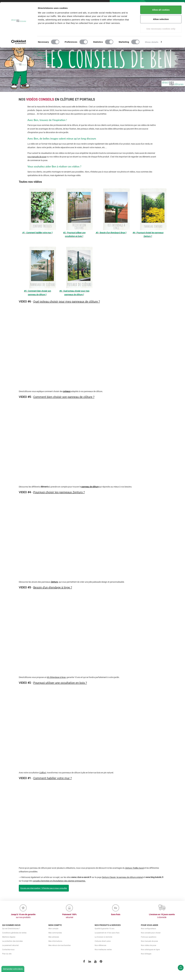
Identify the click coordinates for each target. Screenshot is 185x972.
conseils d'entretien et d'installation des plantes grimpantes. (59, 881)
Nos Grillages (146, 954)
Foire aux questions (148, 937)
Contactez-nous (8, 950)
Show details (151, 40)
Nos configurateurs (148, 929)
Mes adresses (53, 937)
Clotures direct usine (103, 941)
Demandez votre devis (13, 969)
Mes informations (55, 941)
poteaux (67, 391)
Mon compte (53, 929)
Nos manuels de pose (149, 941)
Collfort (42, 772)
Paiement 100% (69, 916)
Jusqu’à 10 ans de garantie (23, 916)
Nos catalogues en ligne (150, 950)
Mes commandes (55, 933)
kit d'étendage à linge (56, 677)
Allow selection (161, 17)
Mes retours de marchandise (59, 945)
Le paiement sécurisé (10, 945)
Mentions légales (8, 937)
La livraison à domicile (103, 937)
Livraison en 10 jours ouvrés (162, 916)
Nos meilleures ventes (103, 950)
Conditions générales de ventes (14, 933)
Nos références (100, 945)
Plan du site (6, 954)
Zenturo (54, 582)
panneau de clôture (90, 487)
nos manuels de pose (36, 157)
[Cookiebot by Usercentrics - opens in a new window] (18, 40)
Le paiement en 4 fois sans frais (107, 933)
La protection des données (12, 941)
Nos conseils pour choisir (151, 933)
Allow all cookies (161, 7)
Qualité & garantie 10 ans (104, 929)
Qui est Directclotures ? (11, 929)
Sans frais (115, 914)
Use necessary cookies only (160, 26)
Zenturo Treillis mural (134, 868)
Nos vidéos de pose (148, 945)
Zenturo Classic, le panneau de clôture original (122, 877)
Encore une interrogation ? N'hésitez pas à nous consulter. (43, 888)
